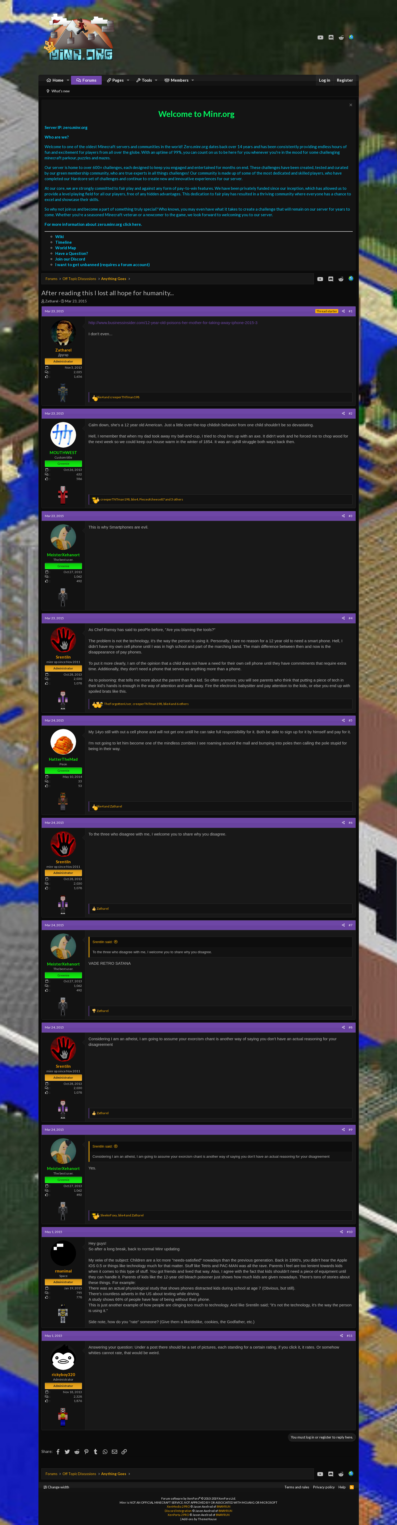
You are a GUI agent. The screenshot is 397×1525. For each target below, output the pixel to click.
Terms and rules (296, 1487)
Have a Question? (73, 260)
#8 (349, 1034)
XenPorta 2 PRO (178, 1514)
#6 (349, 829)
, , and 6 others (147, 710)
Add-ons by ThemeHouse (199, 1519)
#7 (349, 932)
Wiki (61, 243)
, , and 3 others (143, 506)
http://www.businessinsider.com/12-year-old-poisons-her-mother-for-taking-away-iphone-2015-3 (174, 329)
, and (123, 1222)
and (119, 404)
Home (58, 82)
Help (342, 1487)
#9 (349, 1136)
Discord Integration (178, 1510)
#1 (349, 318)
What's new (61, 96)
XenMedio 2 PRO (178, 1506)
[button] (68, 82)
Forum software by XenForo (198, 1498)
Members (179, 82)
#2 (349, 420)
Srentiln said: (104, 949)
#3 (349, 523)
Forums (89, 82)
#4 (349, 625)
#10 (348, 1238)
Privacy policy (324, 1487)
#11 (348, 1342)
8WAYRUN (223, 1506)
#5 (349, 727)
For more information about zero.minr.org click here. (94, 230)
